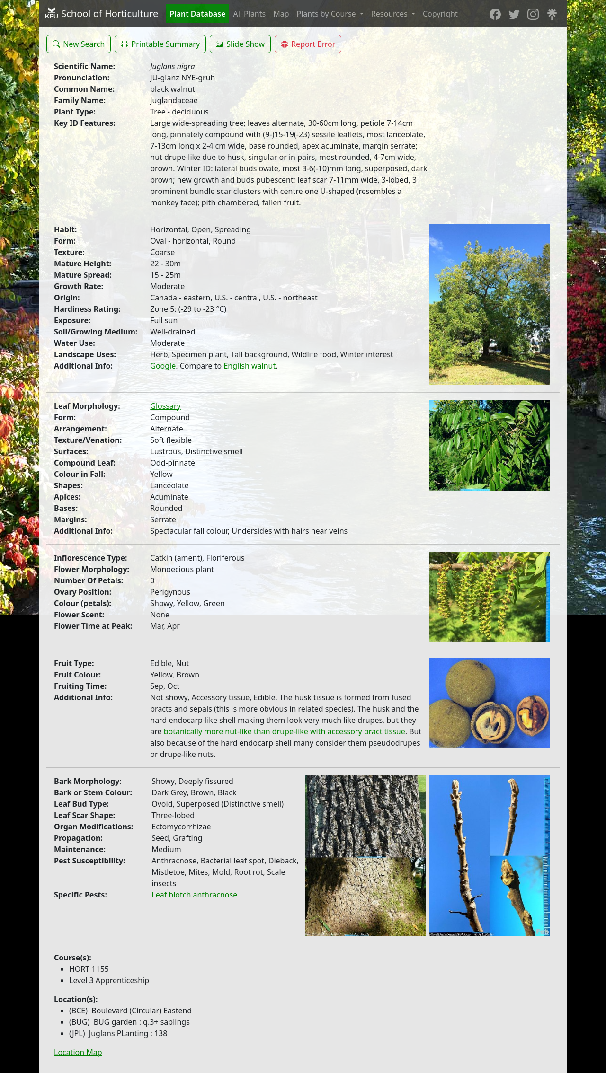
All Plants (249, 14)
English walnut (249, 366)
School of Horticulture (101, 13)
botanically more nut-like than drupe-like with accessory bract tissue (284, 731)
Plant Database (197, 14)
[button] (78, 44)
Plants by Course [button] (327, 14)
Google (163, 366)
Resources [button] (390, 14)
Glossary (165, 406)
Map (281, 14)
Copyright (440, 14)
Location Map (78, 1052)
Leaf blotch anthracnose (194, 894)
